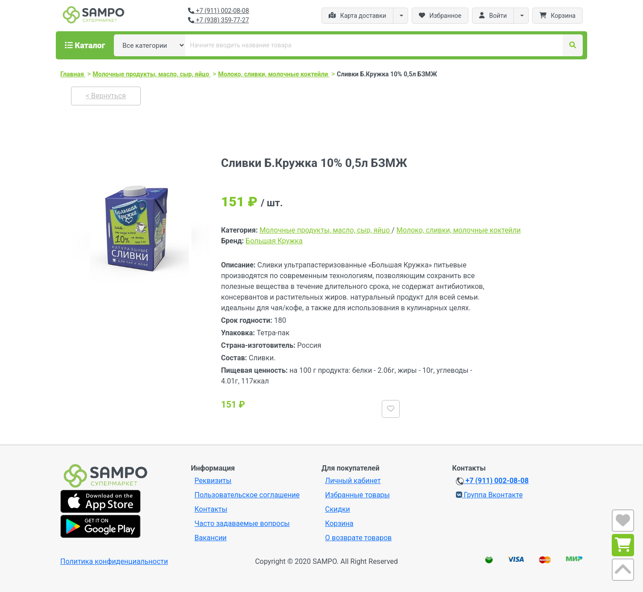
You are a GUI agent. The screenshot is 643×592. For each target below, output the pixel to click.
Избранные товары (357, 495)
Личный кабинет (353, 480)
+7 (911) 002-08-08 (218, 10)
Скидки (337, 509)
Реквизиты (213, 480)
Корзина (339, 523)
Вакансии (211, 538)
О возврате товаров (358, 538)
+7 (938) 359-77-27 (218, 20)
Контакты (211, 509)
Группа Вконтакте (489, 495)
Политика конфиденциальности (114, 561)
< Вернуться (106, 96)
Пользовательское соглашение (247, 495)
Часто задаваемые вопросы (242, 523)
